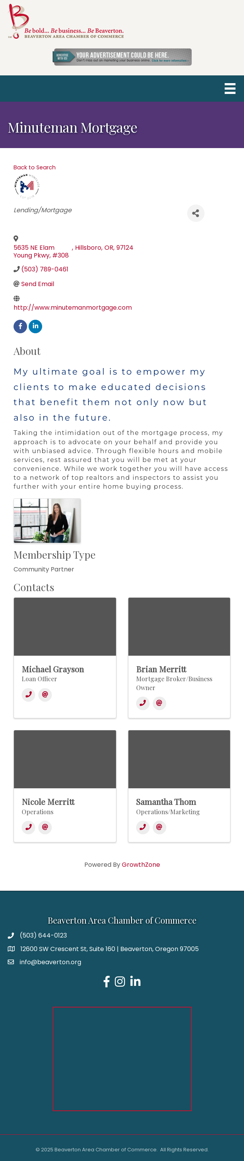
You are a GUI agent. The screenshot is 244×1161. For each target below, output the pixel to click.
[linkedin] (35, 326)
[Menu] (230, 88)
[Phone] (28, 695)
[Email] (45, 695)
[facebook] (20, 326)
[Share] (196, 213)
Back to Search (35, 167)
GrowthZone (141, 864)
